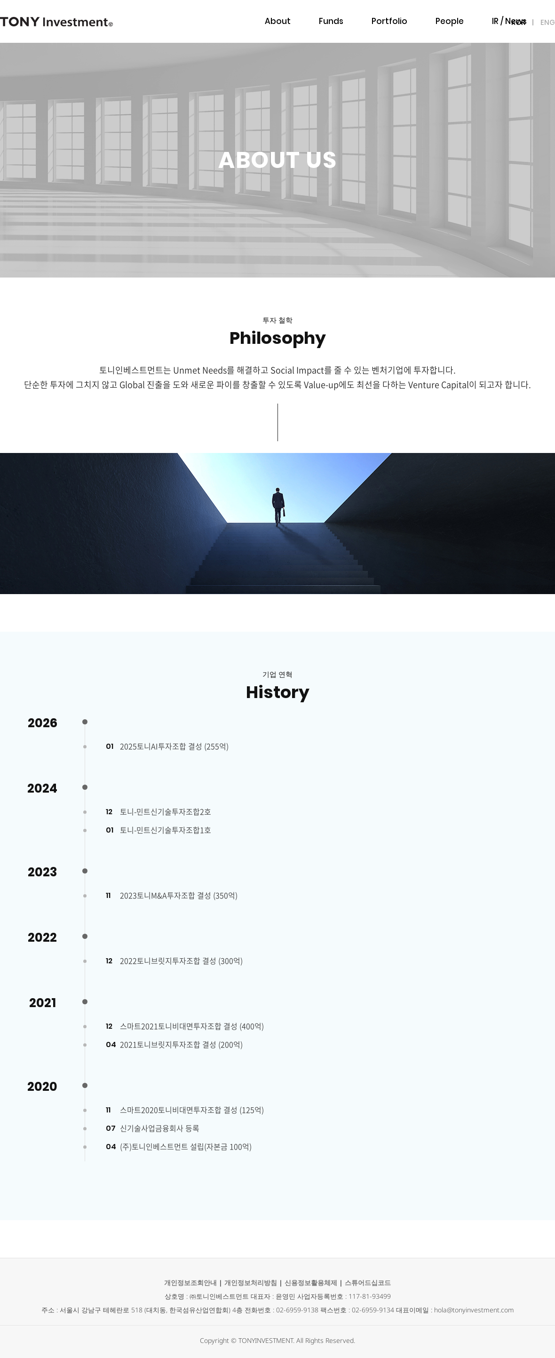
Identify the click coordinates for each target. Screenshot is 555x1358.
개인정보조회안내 (190, 1282)
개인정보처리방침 (250, 1282)
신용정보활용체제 (311, 1282)
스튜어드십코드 (368, 1282)
